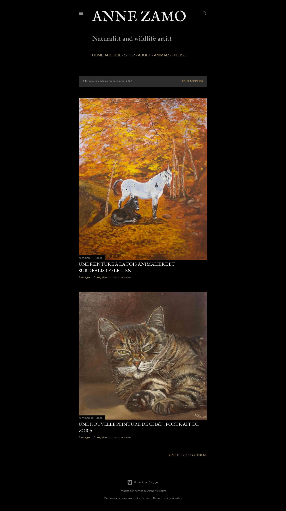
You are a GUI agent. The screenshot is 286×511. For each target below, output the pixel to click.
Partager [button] (84, 277)
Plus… (180, 55)
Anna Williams (156, 490)
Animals (162, 55)
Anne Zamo (139, 17)
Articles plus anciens (187, 455)
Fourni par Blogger (143, 482)
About (144, 55)
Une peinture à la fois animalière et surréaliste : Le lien (127, 267)
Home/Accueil (106, 55)
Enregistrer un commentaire (112, 277)
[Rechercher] (204, 12)
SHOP (129, 55)
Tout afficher (192, 81)
